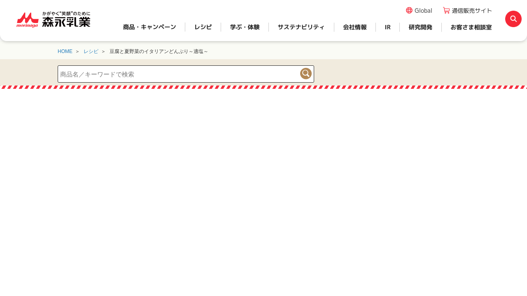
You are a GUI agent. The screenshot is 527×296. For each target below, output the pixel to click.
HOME (65, 51)
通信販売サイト (472, 10)
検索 (306, 73)
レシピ (91, 51)
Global (423, 10)
